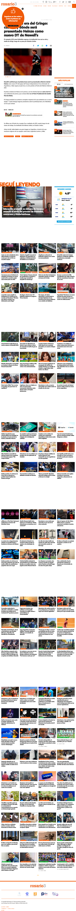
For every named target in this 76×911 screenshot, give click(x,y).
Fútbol (17, 136)
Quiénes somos (5, 907)
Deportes (61, 6)
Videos (69, 6)
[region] (38, 13)
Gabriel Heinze (9, 136)
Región (49, 6)
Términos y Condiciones (7, 908)
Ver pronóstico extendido (64, 221)
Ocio (65, 6)
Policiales (54, 6)
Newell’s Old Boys (27, 136)
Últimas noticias (38, 6)
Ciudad (44, 6)
